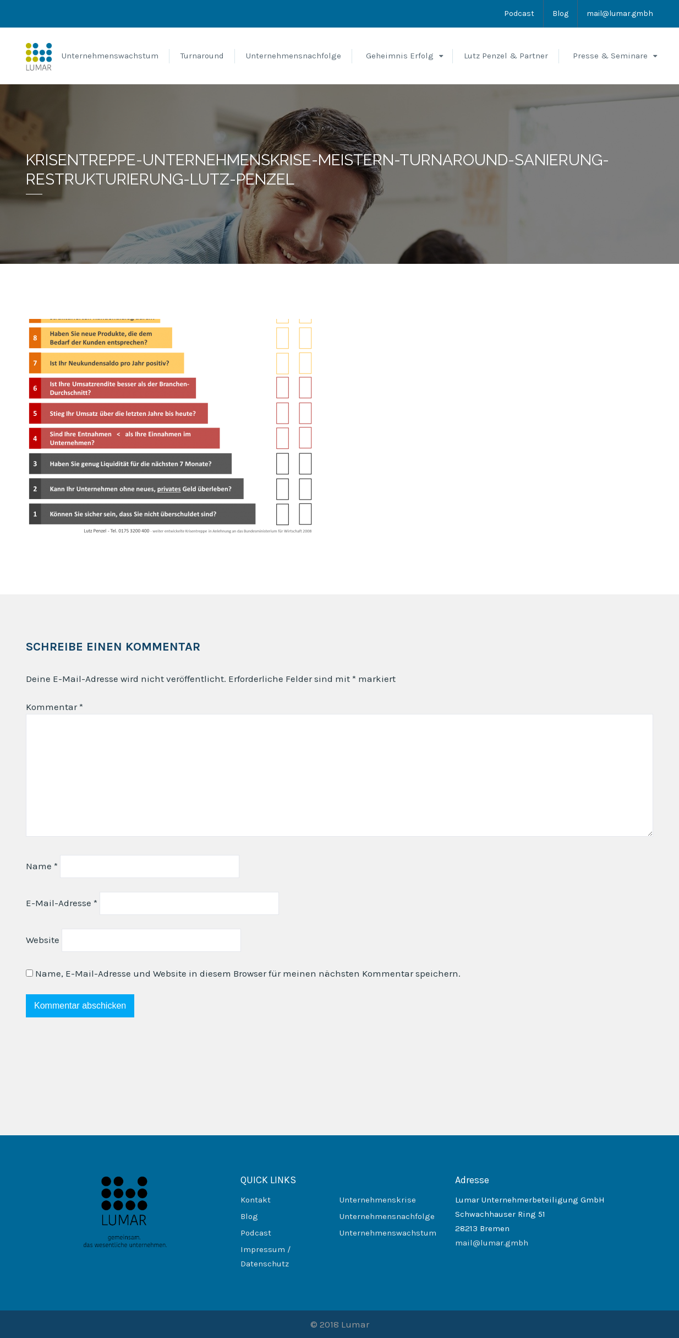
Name (42, 865)
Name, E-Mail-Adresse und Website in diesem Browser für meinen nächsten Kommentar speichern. (248, 973)
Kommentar (54, 706)
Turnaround (202, 56)
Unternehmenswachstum (110, 56)
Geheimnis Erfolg (400, 56)
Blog (560, 13)
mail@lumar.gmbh (620, 13)
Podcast (519, 13)
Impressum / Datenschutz (265, 1256)
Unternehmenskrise (378, 1200)
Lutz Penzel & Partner (506, 56)
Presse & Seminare (610, 56)
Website (42, 939)
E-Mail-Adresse (61, 902)
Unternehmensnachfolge (293, 56)
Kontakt (255, 1200)
